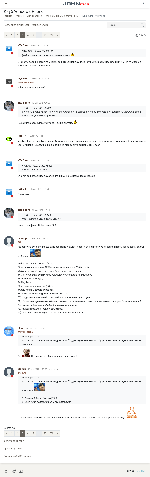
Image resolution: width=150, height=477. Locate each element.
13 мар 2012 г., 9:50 (41, 103)
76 (52, 35)
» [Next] (57, 35)
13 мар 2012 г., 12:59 (39, 189)
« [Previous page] (6, 35)
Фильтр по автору (14, 441)
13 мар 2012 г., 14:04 (42, 210)
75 (45, 35)
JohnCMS (141, 471)
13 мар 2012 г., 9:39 (39, 46)
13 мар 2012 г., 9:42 (40, 79)
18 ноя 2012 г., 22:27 (38, 238)
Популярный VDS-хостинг (18, 456)
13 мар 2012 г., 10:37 (35, 136)
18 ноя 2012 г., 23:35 (38, 369)
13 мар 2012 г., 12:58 (39, 161)
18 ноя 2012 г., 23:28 (36, 328)
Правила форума (13, 448)
